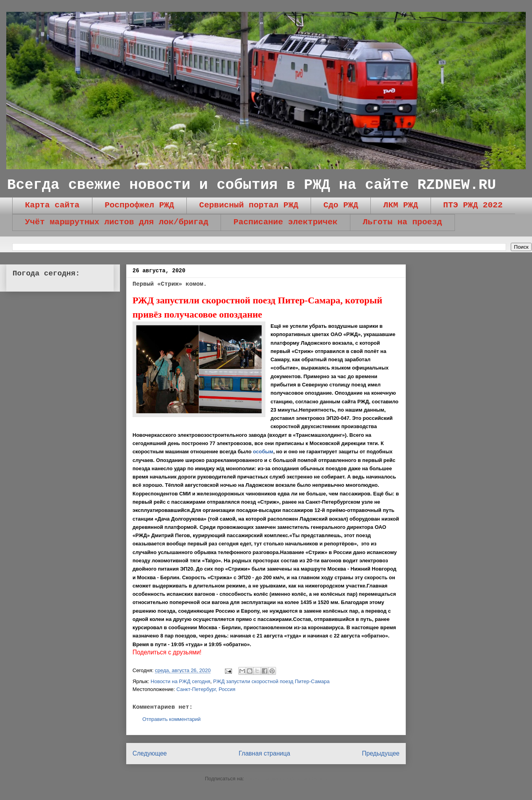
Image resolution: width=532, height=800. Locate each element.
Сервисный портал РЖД (248, 205)
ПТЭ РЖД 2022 (473, 205)
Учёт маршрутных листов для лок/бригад (116, 222)
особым (263, 452)
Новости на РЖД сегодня (180, 681)
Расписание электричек (286, 222)
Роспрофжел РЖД (139, 205)
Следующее (150, 753)
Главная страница (264, 753)
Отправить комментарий (171, 719)
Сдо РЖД (341, 205)
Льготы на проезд (402, 222)
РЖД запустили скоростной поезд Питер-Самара (271, 681)
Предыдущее (380, 753)
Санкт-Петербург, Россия (205, 689)
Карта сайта (52, 205)
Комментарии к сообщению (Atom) (286, 779)
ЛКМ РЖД (400, 205)
